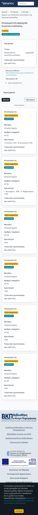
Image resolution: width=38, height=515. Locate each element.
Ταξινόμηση (30, 100)
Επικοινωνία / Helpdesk (19, 442)
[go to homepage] (8, 3)
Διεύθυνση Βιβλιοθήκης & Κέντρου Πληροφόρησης (19, 428)
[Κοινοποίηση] (35, 33)
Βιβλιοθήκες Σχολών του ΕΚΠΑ (19, 434)
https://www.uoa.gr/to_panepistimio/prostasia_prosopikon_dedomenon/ (19, 500)
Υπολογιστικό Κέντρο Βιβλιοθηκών (19, 438)
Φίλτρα (6, 100)
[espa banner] (19, 462)
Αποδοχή (19, 511)
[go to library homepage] (19, 417)
